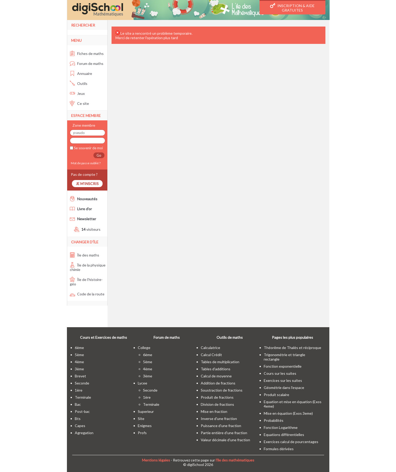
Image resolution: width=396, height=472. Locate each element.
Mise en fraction (214, 411)
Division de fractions (217, 404)
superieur (146, 411)
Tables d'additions (215, 369)
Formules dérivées (279, 449)
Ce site (79, 103)
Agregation (84, 432)
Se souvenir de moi (88, 148)
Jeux (77, 93)
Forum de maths (86, 63)
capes (80, 425)
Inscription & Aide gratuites (292, 7)
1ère (78, 390)
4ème (79, 362)
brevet (80, 376)
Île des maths (84, 255)
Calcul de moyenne (216, 376)
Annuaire (81, 73)
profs (142, 432)
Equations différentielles (284, 434)
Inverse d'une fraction (219, 418)
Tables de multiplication (220, 362)
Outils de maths (230, 337)
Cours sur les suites (280, 373)
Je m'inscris (87, 183)
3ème (79, 369)
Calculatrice (210, 347)
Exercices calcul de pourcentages (291, 441)
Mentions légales (156, 460)
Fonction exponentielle (283, 366)
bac (78, 404)
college (144, 347)
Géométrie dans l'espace (284, 387)
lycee (142, 383)
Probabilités (273, 420)
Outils (78, 83)
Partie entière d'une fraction (224, 432)
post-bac (82, 411)
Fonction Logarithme (281, 427)
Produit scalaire (276, 394)
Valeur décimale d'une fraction (225, 440)
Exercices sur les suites (283, 380)
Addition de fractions (218, 383)
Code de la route (87, 294)
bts (78, 418)
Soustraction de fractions (221, 390)
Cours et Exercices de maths (103, 337)
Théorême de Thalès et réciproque (292, 347)
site (141, 418)
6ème (79, 347)
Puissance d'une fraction (221, 425)
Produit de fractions (217, 397)
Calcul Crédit (211, 354)
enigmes (145, 425)
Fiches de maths (87, 53)
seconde (82, 383)
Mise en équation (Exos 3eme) (288, 413)
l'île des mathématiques (235, 460)
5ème (79, 354)
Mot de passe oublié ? (85, 163)
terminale (83, 397)
